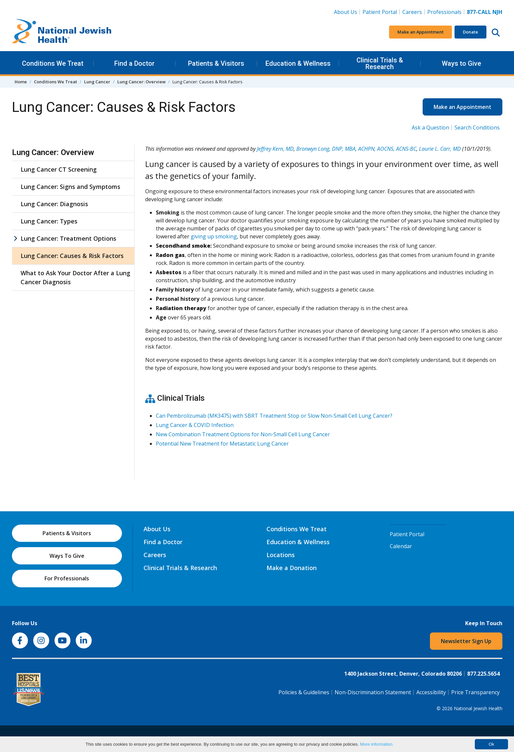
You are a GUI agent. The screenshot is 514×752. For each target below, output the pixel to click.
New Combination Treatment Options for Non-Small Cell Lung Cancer (243, 434)
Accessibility (431, 692)
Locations (280, 555)
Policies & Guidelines (303, 692)
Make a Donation (291, 568)
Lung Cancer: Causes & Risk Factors (72, 256)
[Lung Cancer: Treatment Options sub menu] (15, 238)
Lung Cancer (97, 82)
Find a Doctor (134, 63)
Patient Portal (379, 12)
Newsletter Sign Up (466, 641)
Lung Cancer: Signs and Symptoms (70, 187)
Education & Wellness (298, 63)
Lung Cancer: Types (49, 221)
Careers (413, 12)
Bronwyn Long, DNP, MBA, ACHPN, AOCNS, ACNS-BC (356, 148)
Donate (470, 32)
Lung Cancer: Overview (141, 82)
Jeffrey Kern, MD (275, 148)
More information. (376, 744)
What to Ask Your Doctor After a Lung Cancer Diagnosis (75, 277)
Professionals (444, 12)
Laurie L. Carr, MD (440, 148)
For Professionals (67, 578)
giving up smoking (214, 236)
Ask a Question (430, 127)
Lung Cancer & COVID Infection (195, 425)
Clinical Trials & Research (380, 63)
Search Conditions (477, 127)
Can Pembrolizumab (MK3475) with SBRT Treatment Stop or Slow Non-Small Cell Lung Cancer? (274, 415)
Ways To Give (67, 555)
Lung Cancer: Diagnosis (54, 204)
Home (21, 82)
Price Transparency (475, 692)
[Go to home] (62, 32)
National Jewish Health (478, 708)
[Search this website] (495, 32)
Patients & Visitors (216, 63)
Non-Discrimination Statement (373, 692)
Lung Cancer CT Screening (59, 169)
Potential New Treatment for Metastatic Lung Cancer (222, 443)
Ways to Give (461, 63)
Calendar (401, 546)
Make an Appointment (420, 32)
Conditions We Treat (52, 63)
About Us (345, 12)
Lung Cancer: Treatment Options (68, 238)
